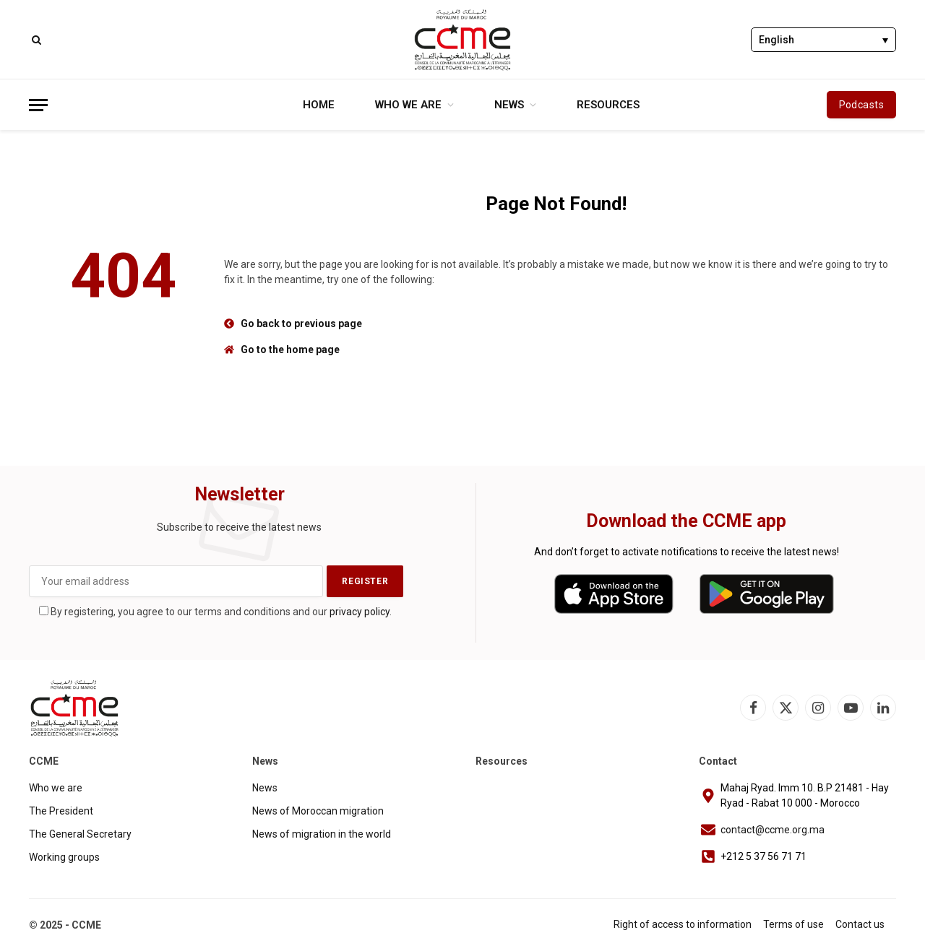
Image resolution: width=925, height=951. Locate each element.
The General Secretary (80, 834)
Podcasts (861, 104)
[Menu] (38, 105)
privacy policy (360, 611)
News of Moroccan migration (318, 811)
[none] (824, 39)
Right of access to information (683, 924)
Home (319, 104)
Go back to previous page (301, 323)
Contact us (860, 924)
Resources (608, 104)
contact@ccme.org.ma (772, 829)
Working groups (64, 857)
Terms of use (793, 924)
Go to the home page (290, 349)
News (509, 104)
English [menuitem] (776, 40)
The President (61, 811)
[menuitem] (824, 39)
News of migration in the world (321, 834)
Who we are (408, 104)
